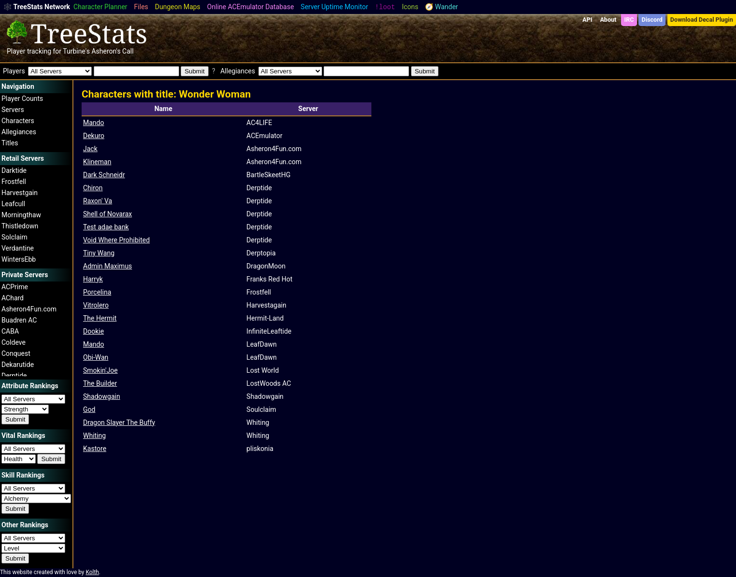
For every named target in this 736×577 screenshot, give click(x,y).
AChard (12, 298)
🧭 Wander (441, 7)
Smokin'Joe (100, 370)
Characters (17, 121)
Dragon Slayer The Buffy (119, 422)
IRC (629, 19)
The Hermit (99, 318)
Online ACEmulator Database (250, 7)
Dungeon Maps (177, 7)
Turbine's (76, 51)
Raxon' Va (97, 201)
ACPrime (14, 287)
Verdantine (17, 248)
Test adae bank (106, 227)
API (587, 19)
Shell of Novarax (107, 214)
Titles (9, 143)
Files (141, 7)
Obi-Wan (95, 357)
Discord (652, 19)
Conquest (15, 353)
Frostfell (13, 181)
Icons (410, 7)
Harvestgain (19, 193)
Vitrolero (96, 305)
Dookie (93, 331)
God (89, 409)
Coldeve (13, 342)
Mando (93, 123)
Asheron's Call (112, 51)
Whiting (94, 435)
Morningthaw (21, 215)
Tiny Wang (98, 253)
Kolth (92, 572)
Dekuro (93, 136)
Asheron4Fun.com (29, 309)
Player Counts (22, 98)
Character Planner (100, 7)
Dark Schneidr (104, 175)
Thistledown (19, 226)
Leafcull (13, 204)
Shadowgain (101, 396)
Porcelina (97, 292)
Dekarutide (17, 364)
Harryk (93, 279)
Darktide (14, 170)
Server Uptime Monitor (334, 7)
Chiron (93, 188)
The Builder (100, 383)
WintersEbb (18, 259)
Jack (90, 149)
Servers (12, 109)
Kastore (94, 448)
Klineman (97, 162)
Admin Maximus (107, 266)
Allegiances (18, 132)
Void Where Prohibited (116, 240)
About (608, 19)
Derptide (14, 376)
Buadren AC (19, 320)
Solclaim (14, 237)
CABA (10, 331)
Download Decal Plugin (701, 19)
